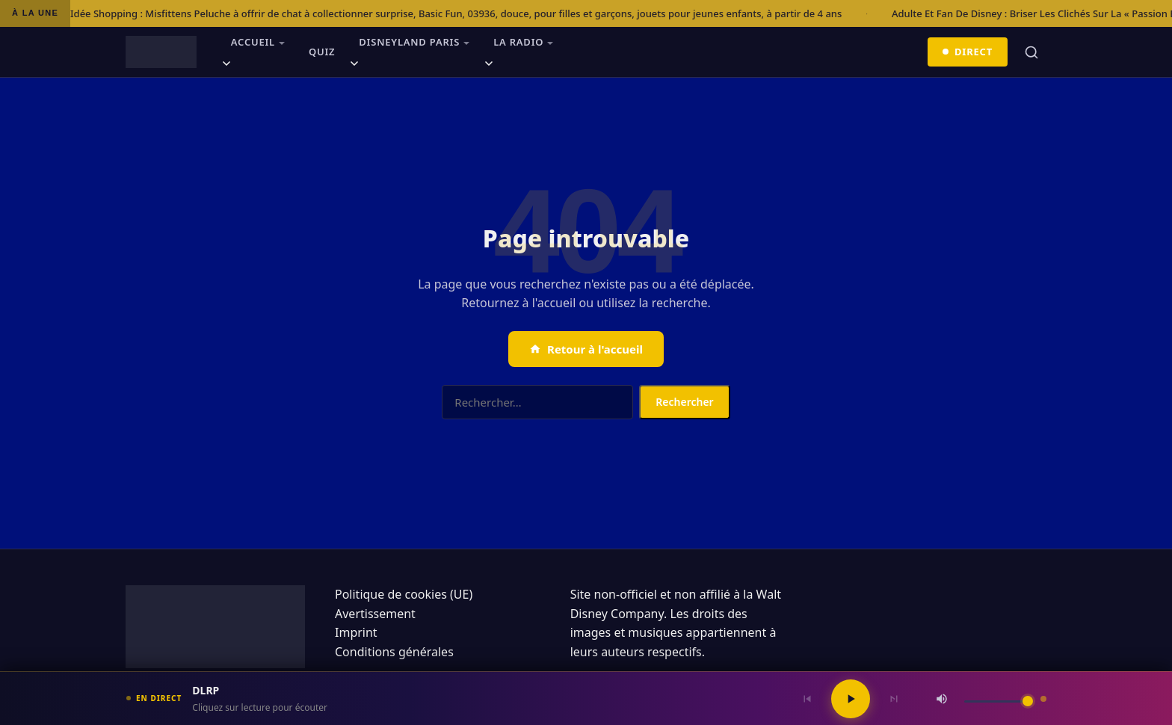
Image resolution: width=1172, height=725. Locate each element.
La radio (518, 42)
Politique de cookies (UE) (403, 594)
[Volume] (998, 701)
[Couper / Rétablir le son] (942, 699)
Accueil (253, 42)
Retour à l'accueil (586, 349)
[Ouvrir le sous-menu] (226, 65)
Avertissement (375, 613)
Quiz (322, 51)
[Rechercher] (1031, 52)
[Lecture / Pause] (850, 698)
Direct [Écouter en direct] (968, 51)
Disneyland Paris (409, 42)
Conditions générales (394, 652)
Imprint (356, 632)
